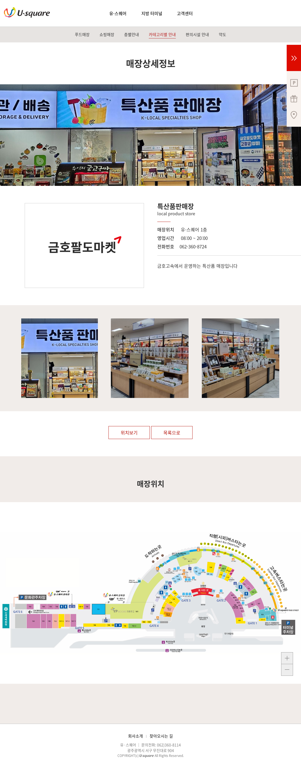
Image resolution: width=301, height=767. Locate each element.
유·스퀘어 (117, 13)
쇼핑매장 (106, 34)
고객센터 (185, 13)
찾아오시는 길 (161, 736)
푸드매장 (82, 34)
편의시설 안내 (197, 34)
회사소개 (135, 736)
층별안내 (131, 34)
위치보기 (129, 432)
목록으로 (171, 432)
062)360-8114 (169, 744)
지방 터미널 (151, 13)
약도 (222, 34)
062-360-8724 (193, 246)
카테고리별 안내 (162, 34)
